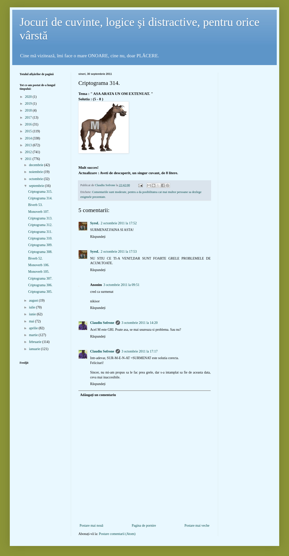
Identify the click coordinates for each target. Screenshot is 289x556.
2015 (29, 131)
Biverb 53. (35, 205)
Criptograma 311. (40, 232)
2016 (29, 124)
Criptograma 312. (40, 225)
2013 (29, 145)
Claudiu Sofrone (102, 323)
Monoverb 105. (38, 271)
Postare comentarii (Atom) (117, 534)
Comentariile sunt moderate (109, 192)
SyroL (94, 223)
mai (32, 321)
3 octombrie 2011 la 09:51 (121, 285)
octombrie (36, 179)
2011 (29, 159)
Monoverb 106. (38, 265)
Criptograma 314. (40, 198)
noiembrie (36, 172)
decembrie (36, 165)
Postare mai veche (196, 525)
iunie (33, 314)
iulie (32, 307)
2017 (29, 117)
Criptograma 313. (40, 218)
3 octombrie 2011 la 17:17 (139, 351)
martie (33, 335)
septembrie (37, 186)
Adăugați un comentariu (98, 395)
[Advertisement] (144, 514)
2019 (29, 103)
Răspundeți (98, 236)
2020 (29, 97)
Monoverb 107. (38, 212)
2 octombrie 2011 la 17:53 (119, 251)
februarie (35, 342)
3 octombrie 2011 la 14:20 (139, 323)
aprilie (33, 328)
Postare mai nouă (91, 525)
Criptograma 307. (40, 278)
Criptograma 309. (40, 245)
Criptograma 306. (40, 285)
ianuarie (35, 349)
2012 (29, 152)
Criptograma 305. (40, 292)
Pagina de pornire (144, 525)
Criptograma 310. (40, 238)
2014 (29, 138)
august (34, 300)
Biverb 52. (35, 258)
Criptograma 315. (40, 191)
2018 (29, 110)
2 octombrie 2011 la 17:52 (119, 223)
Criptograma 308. (40, 252)
